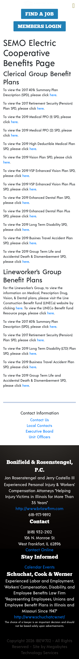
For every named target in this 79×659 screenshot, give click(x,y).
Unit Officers (39, 436)
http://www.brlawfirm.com (39, 508)
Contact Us (39, 419)
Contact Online (39, 549)
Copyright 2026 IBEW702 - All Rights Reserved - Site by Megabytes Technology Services (39, 646)
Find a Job (39, 14)
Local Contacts (39, 425)
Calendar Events (39, 567)
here (53, 95)
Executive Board (39, 431)
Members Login (40, 26)
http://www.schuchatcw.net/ (39, 616)
